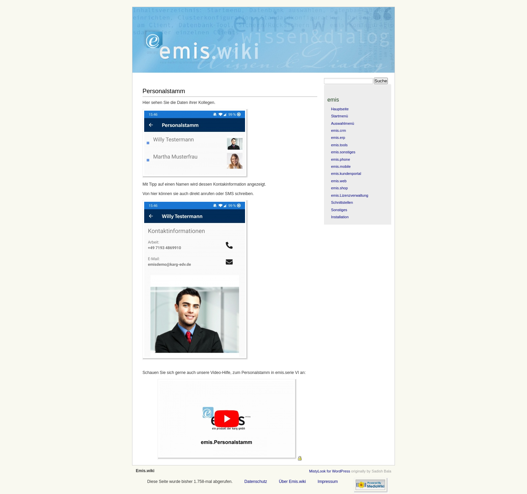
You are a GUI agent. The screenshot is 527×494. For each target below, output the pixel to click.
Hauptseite (340, 109)
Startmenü (339, 116)
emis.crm (338, 130)
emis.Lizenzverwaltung (349, 195)
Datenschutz (255, 481)
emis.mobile (341, 166)
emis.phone (340, 159)
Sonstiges (339, 210)
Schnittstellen (342, 202)
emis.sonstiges (343, 152)
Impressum (328, 481)
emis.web (339, 181)
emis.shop (339, 188)
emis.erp (338, 138)
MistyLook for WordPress (329, 471)
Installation (340, 217)
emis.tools (339, 145)
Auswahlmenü (342, 123)
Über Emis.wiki (292, 481)
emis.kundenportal (346, 174)
